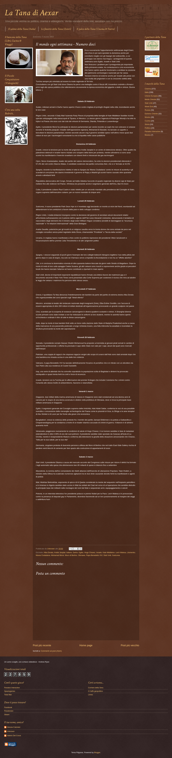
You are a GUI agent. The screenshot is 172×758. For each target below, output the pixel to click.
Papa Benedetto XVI (94, 555)
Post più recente (42, 645)
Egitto (81, 552)
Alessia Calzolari (13, 727)
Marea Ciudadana (43, 555)
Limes (90, 695)
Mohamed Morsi (57, 555)
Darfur (75, 552)
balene (69, 552)
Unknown (11, 731)
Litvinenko (131, 552)
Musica (147, 135)
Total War (8, 695)
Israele (99, 552)
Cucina (147, 121)
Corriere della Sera (95, 688)
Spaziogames (9, 691)
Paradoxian (8, 711)
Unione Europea (151, 96)
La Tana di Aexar (31, 12)
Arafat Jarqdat (59, 552)
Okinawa (81, 555)
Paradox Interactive (152, 131)
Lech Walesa (121, 552)
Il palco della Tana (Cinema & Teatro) (96, 29)
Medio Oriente (150, 99)
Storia (147, 124)
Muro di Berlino (71, 555)
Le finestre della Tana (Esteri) (56, 29)
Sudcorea (116, 555)
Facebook (8, 707)
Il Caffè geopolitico (95, 691)
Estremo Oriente (151, 114)
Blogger (97, 752)
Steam (6, 714)
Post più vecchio (130, 645)
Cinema (148, 89)
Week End (149, 106)
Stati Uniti (107, 555)
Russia (147, 110)
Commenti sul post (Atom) (51, 651)
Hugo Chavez (89, 552)
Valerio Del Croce (14, 735)
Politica (148, 128)
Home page (85, 645)
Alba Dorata (48, 552)
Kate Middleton (109, 552)
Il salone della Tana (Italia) (22, 29)
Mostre (147, 117)
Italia (147, 92)
